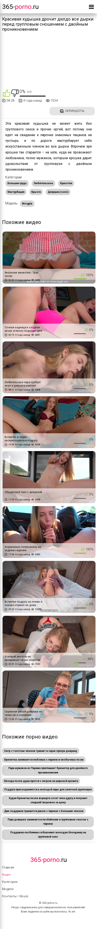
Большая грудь (17, 183)
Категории (9, 881)
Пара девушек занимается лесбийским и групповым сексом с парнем (48, 821)
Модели (7, 889)
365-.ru (20, 6)
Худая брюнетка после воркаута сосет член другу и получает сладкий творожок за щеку (48, 800)
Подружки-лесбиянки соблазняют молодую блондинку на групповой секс (48, 834)
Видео (6, 874)
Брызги (36, 191)
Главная (8, 867)
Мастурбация (15, 191)
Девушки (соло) (58, 191)
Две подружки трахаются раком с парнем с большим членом (44, 811)
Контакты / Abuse (15, 896)
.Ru (48, 859)
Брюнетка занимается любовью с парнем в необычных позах (44, 759)
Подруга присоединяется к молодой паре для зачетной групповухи (48, 789)
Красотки (66, 183)
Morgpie (27, 203)
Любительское (43, 183)
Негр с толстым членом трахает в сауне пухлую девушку (40, 751)
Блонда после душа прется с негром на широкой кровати (41, 781)
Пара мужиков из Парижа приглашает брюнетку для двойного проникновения (48, 770)
